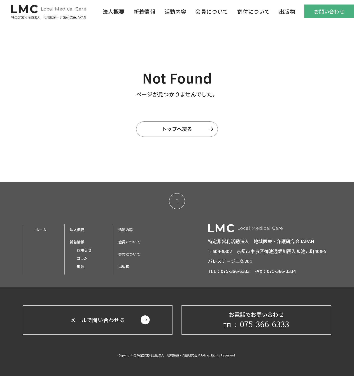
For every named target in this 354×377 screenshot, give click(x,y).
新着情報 (144, 11)
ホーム (41, 230)
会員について (211, 11)
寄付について (253, 11)
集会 (80, 266)
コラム (82, 258)
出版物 (287, 11)
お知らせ (84, 250)
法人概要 (113, 11)
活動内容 (175, 11)
